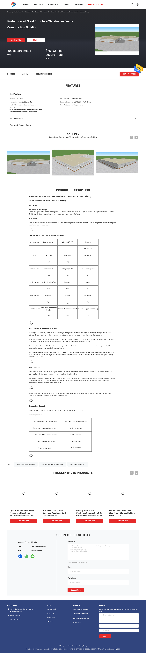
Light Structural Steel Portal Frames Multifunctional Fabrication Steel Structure (22, 513)
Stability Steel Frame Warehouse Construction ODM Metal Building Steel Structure (89, 513)
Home (9, 12)
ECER (118, 649)
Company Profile (51, 609)
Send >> (105, 636)
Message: (71, 541)
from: (70, 567)
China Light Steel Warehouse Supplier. (37, 649)
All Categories (77, 622)
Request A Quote (129, 74)
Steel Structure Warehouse (30, 12)
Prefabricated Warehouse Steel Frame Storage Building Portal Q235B (122, 513)
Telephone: (72, 578)
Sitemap (61, 646)
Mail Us (36, 40)
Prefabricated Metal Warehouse (52, 464)
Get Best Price (16, 40)
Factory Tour (50, 613)
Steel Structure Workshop (80, 614)
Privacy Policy (83, 646)
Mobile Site (71, 646)
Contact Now (76, 590)
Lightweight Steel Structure (81, 618)
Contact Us (50, 621)
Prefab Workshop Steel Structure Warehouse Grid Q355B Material (54, 513)
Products (17, 12)
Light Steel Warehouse (77, 464)
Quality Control (51, 617)
